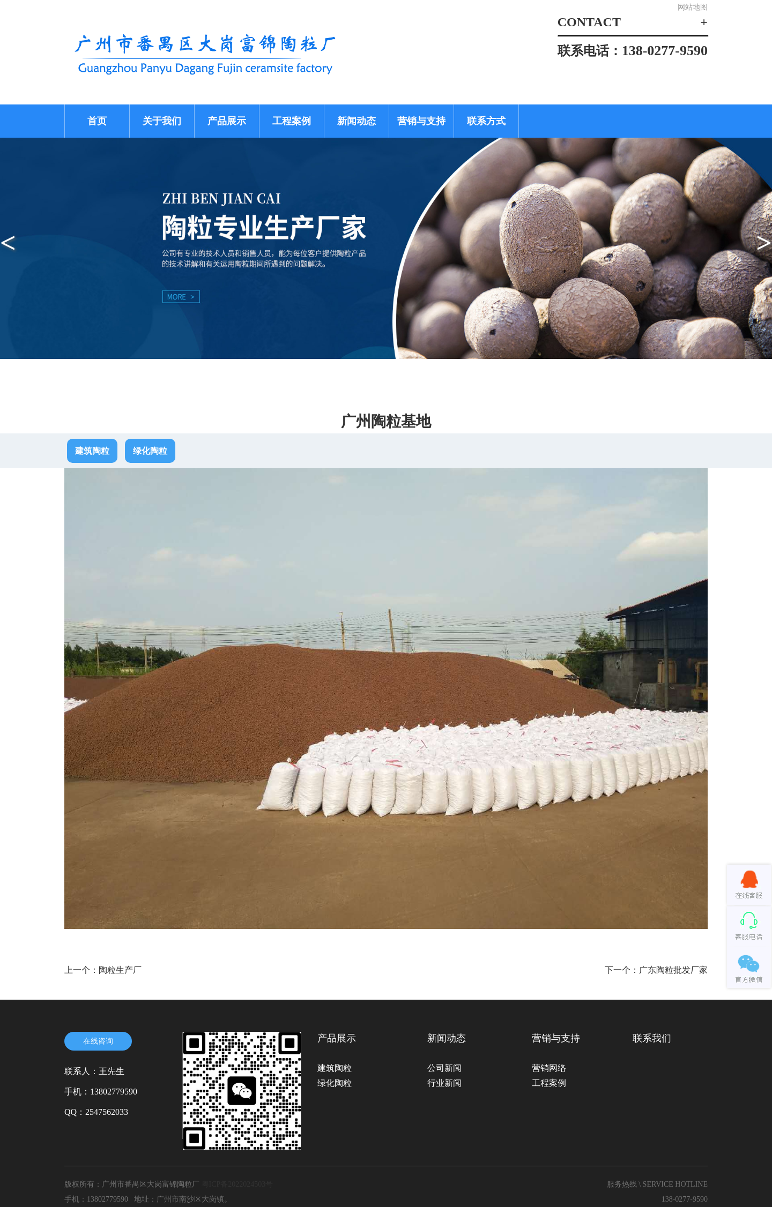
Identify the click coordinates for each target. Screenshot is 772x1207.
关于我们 (162, 121)
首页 (97, 121)
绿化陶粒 (150, 450)
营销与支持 (421, 121)
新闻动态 (356, 121)
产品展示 (226, 121)
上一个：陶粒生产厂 (103, 969)
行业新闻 (444, 1083)
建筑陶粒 (92, 450)
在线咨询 (98, 1041)
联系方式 (486, 121)
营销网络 (549, 1068)
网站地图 (693, 7)
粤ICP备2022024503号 (237, 1184)
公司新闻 (444, 1068)
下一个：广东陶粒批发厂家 (656, 969)
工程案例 (291, 121)
